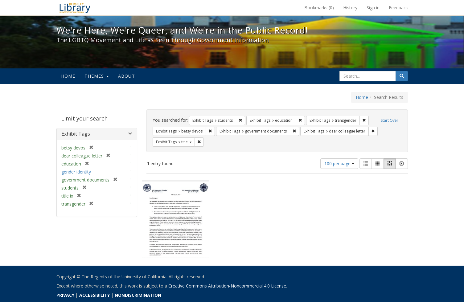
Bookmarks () (319, 7)
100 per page (339, 163)
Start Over (389, 120)
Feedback (398, 7)
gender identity (76, 172)
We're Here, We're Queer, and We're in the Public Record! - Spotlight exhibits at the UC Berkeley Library (75, 7)
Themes (96, 76)
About (126, 76)
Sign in (373, 7)
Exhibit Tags (75, 133)
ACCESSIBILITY (94, 295)
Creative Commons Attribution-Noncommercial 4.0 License (227, 286)
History (350, 7)
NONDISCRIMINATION (138, 295)
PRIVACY (65, 295)
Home (68, 76)
